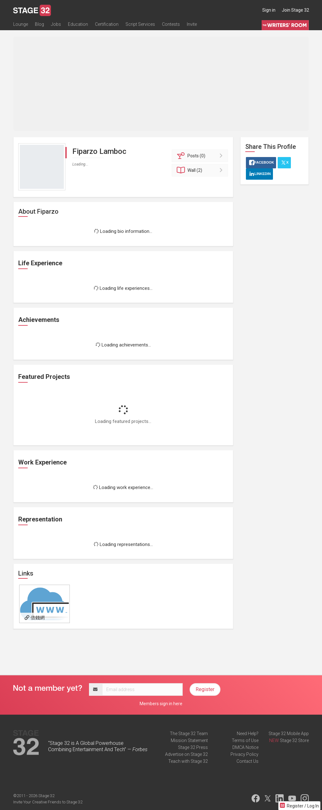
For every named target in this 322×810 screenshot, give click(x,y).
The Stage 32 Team (189, 733)
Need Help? (247, 733)
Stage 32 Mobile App (289, 733)
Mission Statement (189, 740)
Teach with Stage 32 (188, 761)
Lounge (20, 24)
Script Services (140, 24)
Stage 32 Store (294, 740)
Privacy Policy (244, 754)
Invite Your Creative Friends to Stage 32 (47, 802)
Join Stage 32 (295, 10)
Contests (171, 24)
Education (78, 24)
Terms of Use (245, 740)
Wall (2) (200, 170)
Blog (39, 24)
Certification (107, 24)
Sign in (268, 10)
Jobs (56, 24)
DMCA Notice (245, 747)
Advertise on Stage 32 (186, 754)
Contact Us (247, 761)
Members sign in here (161, 703)
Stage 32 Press (193, 747)
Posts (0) (200, 156)
